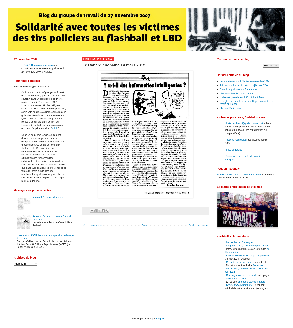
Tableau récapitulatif (236, 139)
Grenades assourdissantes (240, 262)
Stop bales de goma (236, 278)
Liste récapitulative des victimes (236, 93)
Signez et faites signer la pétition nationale (239, 174)
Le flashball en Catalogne (239, 242)
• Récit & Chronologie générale (37, 65)
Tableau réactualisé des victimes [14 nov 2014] (244, 85)
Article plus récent (92, 225)
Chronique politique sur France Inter (238, 89)
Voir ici (55, 128)
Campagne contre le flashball (241, 275)
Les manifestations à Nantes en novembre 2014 (245, 81)
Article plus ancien (198, 225)
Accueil (145, 225)
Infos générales (234, 149)
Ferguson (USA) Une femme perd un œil (247, 245)
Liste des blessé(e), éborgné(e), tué (244, 123)
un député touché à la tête (251, 282)
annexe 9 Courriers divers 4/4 (48, 197)
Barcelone (257, 265)
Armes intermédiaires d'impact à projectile (247, 255)
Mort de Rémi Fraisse (231, 108)
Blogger (160, 318)
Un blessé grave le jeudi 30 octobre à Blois (242, 97)
